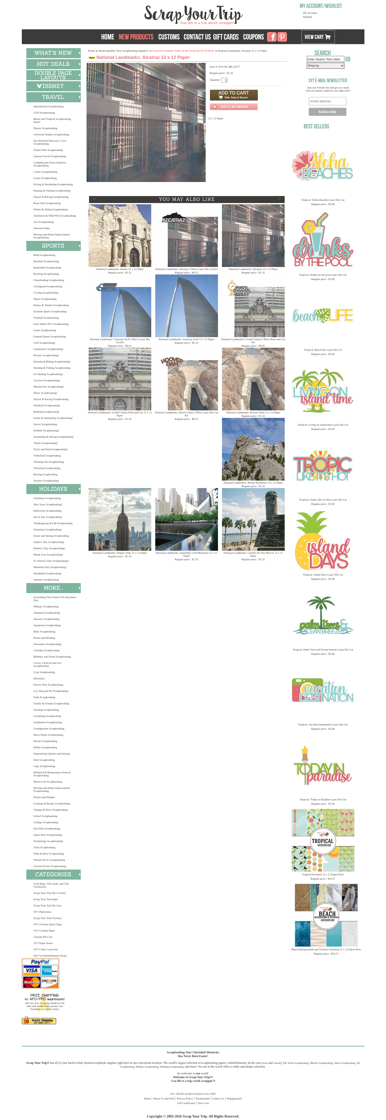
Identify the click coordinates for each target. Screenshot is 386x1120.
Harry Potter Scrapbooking (48, 734)
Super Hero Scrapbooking (48, 834)
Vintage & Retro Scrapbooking (51, 809)
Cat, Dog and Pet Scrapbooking (51, 690)
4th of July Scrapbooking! (48, 516)
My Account (310, 12)
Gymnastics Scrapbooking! (48, 348)
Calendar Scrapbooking (47, 650)
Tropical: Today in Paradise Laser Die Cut (323, 799)
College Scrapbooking (46, 822)
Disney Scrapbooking (45, 128)
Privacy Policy (185, 1098)
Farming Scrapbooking (46, 709)
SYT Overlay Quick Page (48, 924)
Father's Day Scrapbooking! (49, 541)
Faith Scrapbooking (44, 697)
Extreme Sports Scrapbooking (50, 311)
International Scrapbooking (49, 106)
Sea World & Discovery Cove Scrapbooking (50, 142)
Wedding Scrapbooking (172, 1066)
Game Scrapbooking (45, 330)
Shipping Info (234, 1098)
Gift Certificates (186, 1102)
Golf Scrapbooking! (45, 342)
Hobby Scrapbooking (45, 747)
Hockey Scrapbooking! (46, 355)
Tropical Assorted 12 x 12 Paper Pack (323, 874)
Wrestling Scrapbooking (47, 468)
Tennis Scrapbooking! (46, 442)
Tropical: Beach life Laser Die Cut (323, 349)
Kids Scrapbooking (44, 759)
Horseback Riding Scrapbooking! (52, 361)
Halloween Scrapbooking (48, 510)
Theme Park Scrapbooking (48, 149)
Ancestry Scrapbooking (47, 618)
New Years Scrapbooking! (48, 504)
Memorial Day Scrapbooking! (50, 567)
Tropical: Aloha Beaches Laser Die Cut (323, 199)
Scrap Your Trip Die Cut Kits (50, 892)
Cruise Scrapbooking (45, 177)
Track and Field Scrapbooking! (51, 449)
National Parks (42, 228)
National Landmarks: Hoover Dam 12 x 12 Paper (253, 412)
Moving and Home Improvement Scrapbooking (52, 236)
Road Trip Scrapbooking (47, 203)
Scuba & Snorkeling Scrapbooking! (53, 417)
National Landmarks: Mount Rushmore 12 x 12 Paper (253, 482)
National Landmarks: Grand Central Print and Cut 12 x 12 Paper (120, 414)
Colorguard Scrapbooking (48, 286)
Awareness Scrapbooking (47, 643)
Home (91, 50)
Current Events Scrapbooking (50, 866)
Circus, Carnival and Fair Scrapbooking (47, 664)
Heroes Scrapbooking (45, 740)
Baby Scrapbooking (44, 631)
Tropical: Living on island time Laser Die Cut (323, 424)
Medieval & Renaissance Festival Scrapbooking (52, 774)
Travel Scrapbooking (297, 1063)
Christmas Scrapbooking (47, 498)
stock (265, 1063)
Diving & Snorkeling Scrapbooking (53, 184)
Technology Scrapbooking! (48, 841)
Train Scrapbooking (44, 847)
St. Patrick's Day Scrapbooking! (51, 560)
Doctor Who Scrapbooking (48, 684)
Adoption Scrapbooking (47, 612)
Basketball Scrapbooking (47, 267)
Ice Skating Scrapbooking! (48, 374)
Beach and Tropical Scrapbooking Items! (52, 120)
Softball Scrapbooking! (46, 430)
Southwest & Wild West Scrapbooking (55, 215)
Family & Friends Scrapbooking (51, 703)
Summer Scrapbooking (46, 579)
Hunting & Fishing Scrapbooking (52, 190)
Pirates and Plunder (44, 797)
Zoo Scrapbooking (44, 221)
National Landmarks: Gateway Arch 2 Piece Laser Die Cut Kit (120, 341)
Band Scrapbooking (44, 254)
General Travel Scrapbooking (50, 156)
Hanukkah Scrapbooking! (48, 573)
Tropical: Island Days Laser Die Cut (323, 574)
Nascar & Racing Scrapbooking (51, 196)
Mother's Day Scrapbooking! (49, 548)
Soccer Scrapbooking (45, 424)
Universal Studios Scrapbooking (51, 134)
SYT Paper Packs (43, 943)
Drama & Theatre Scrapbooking (51, 305)
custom (277, 1063)
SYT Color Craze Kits (46, 949)
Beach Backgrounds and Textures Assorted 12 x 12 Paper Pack (326, 949)
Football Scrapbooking (46, 317)
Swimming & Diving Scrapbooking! (54, 436)
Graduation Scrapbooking (48, 722)
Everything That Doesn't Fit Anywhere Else (55, 599)
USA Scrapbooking (44, 112)
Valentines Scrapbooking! (48, 529)
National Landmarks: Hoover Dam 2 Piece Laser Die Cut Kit (186, 414)
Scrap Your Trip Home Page (160, 14)
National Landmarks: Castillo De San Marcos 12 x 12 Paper (253, 554)
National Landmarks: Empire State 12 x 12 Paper (120, 552)
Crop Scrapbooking (44, 672)
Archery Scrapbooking (46, 480)
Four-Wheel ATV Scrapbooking (51, 323)
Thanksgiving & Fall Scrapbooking (53, 523)
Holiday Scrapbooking (147, 1066)
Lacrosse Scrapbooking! (47, 380)
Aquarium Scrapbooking (47, 625)
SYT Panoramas (43, 911)
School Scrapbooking (45, 815)
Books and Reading (44, 637)
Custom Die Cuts (43, 936)
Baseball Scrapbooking (46, 261)
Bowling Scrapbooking (46, 273)
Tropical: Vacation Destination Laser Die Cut (323, 724)
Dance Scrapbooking (45, 298)
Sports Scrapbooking (344, 1063)
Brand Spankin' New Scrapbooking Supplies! (123, 50)
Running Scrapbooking (46, 411)
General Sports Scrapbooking (50, 336)
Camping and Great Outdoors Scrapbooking (50, 164)
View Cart (203, 1102)
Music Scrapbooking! (45, 392)
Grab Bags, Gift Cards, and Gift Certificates (51, 885)
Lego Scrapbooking (44, 766)
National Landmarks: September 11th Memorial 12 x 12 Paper (186, 554)
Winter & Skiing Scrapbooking (51, 209)
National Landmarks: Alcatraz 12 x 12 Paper (253, 268)
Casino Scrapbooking (45, 171)
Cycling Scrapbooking (46, 292)
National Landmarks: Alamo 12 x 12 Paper (119, 268)
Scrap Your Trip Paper (46, 899)
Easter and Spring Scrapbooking (51, 535)
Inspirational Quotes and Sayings (52, 753)
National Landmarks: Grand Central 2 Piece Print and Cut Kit (253, 341)
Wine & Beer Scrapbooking (49, 853)
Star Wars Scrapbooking (47, 828)
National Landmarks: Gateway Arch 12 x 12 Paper (186, 339)
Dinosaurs (39, 678)
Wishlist (307, 16)
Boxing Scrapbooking (46, 474)
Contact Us (218, 1098)
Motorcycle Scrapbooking (48, 781)
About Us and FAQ (163, 1098)
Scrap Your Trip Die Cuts (48, 905)
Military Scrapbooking (46, 606)
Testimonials (203, 1098)
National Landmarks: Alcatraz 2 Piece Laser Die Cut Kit (186, 268)
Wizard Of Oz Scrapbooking (49, 859)
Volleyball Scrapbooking (47, 455)
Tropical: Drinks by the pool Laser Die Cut (323, 274)
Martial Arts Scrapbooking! (49, 386)
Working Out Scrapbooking (49, 461)
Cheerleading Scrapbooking (49, 280)
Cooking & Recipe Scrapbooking (52, 803)
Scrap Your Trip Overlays (48, 917)
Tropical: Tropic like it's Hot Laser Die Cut (323, 499)
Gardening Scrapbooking (47, 715)
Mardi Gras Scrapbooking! (48, 554)
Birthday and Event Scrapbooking (52, 656)
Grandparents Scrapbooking (49, 728)
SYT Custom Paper (44, 930)
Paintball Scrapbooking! (47, 405)
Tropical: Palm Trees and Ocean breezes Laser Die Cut (323, 649)
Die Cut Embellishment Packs (50, 955)
